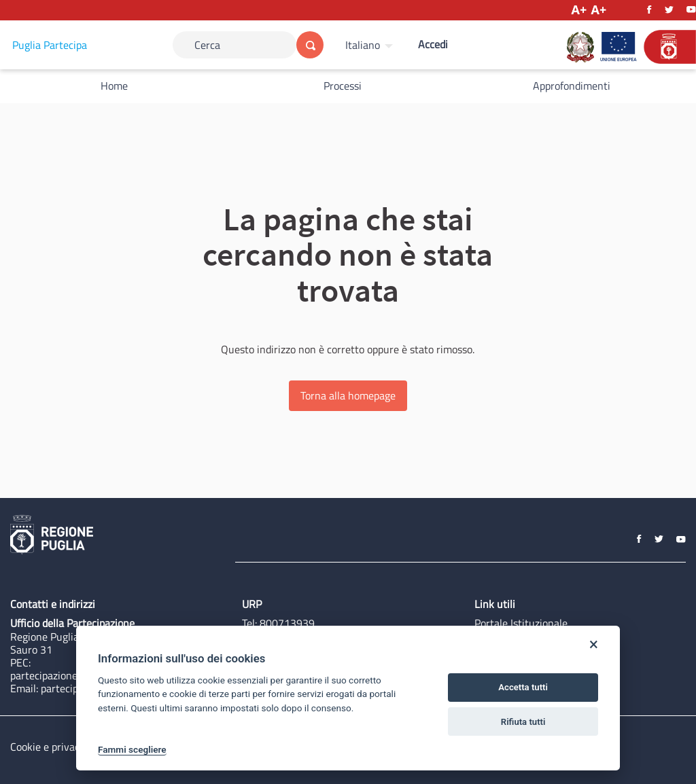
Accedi (433, 44)
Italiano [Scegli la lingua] (362, 45)
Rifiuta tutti (523, 722)
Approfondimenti (571, 85)
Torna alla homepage (348, 395)
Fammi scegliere (132, 749)
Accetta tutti (523, 687)
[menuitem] (370, 45)
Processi (343, 85)
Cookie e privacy (47, 746)
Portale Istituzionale (521, 623)
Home (114, 85)
